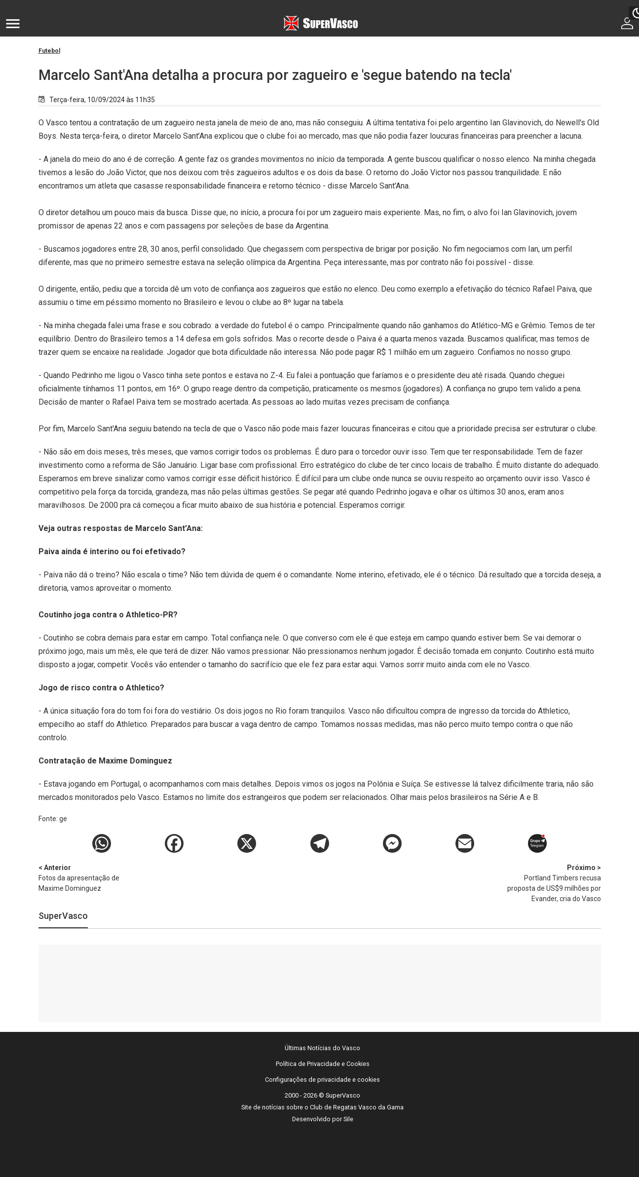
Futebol (49, 50)
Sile (348, 1119)
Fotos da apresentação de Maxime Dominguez (90, 877)
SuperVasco (63, 916)
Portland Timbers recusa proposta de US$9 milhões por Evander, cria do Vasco (549, 883)
